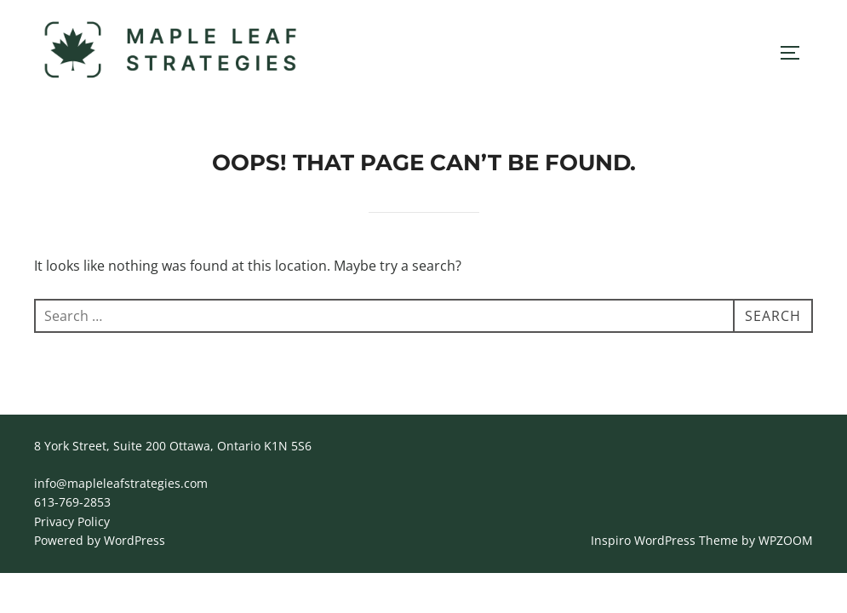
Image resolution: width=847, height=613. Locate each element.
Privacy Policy (72, 521)
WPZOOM (785, 540)
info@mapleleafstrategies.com (121, 483)
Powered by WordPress (99, 540)
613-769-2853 (72, 502)
